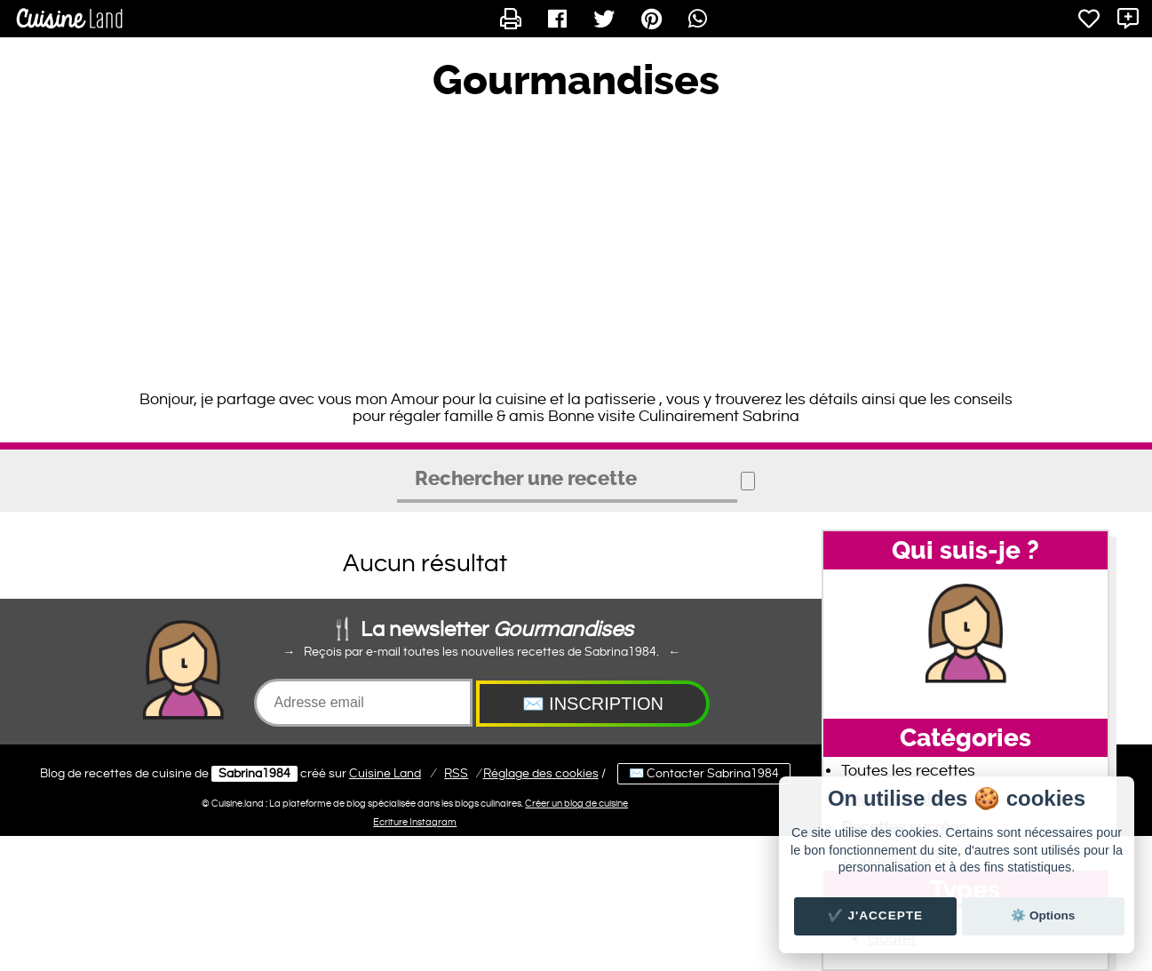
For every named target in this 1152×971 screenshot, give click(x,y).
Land (385, 774)
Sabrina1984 (254, 774)
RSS (456, 774)
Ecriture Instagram (415, 822)
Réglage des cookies (541, 774)
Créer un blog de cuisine (576, 803)
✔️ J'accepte (876, 915)
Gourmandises (576, 81)
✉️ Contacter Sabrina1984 (704, 774)
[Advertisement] (576, 248)
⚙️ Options (1043, 915)
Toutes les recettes (908, 770)
